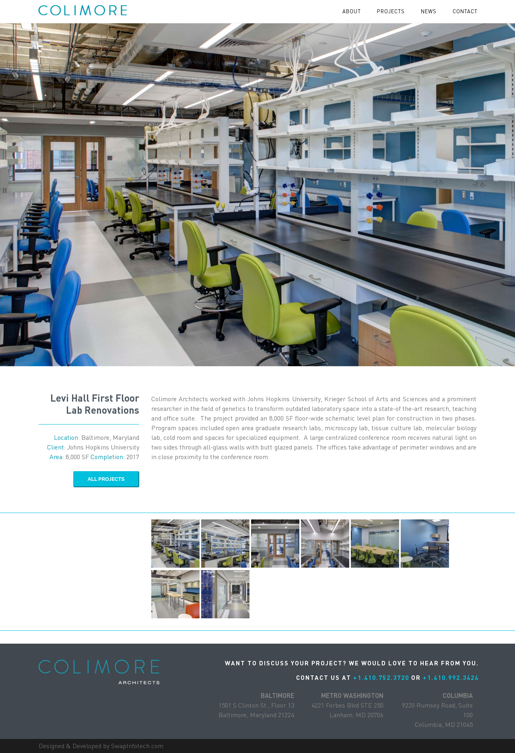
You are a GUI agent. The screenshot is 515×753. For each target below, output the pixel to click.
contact (465, 11)
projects (391, 11)
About (351, 11)
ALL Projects (106, 479)
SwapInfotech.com (137, 746)
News (429, 11)
